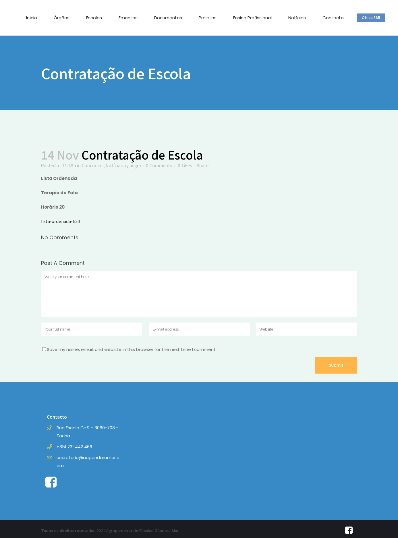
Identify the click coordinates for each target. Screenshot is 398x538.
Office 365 (371, 17)
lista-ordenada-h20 (60, 221)
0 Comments (159, 165)
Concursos (92, 165)
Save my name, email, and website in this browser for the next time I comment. (132, 349)
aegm (135, 165)
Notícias (114, 165)
